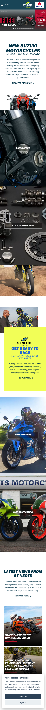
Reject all (23, 703)
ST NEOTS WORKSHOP (23, 225)
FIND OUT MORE (24, 378)
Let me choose (34, 690)
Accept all (22, 696)
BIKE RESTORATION (23, 512)
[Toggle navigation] (5, 5)
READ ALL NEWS (22, 595)
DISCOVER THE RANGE (22, 83)
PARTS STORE (23, 148)
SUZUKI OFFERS (23, 434)
